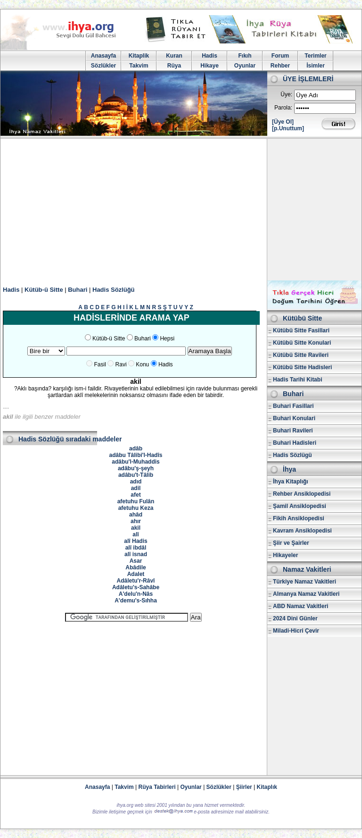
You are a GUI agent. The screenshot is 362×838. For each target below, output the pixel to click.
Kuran (174, 55)
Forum (280, 55)
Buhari (77, 289)
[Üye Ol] (283, 122)
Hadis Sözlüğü (113, 289)
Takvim (138, 65)
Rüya (174, 65)
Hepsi (167, 338)
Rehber (280, 65)
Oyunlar (244, 65)
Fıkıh (244, 55)
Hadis (209, 55)
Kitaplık (267, 787)
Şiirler (244, 787)
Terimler (315, 55)
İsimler (315, 65)
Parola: (283, 107)
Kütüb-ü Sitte (44, 289)
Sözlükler (103, 65)
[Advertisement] (181, 210)
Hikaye (209, 65)
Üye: (286, 94)
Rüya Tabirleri (157, 787)
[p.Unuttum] (288, 128)
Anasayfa (103, 55)
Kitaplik (139, 55)
